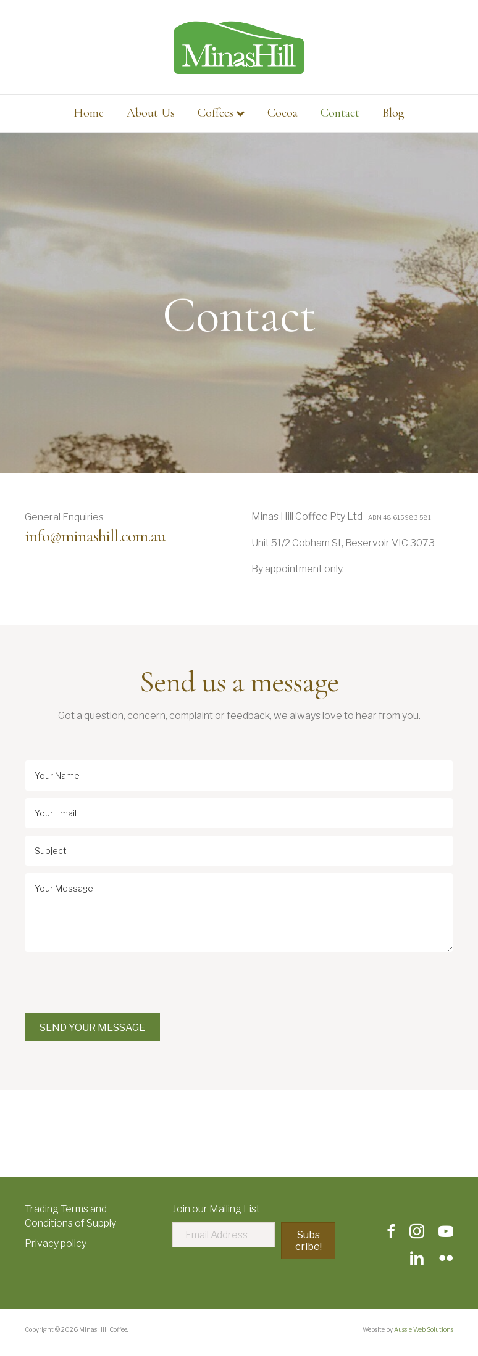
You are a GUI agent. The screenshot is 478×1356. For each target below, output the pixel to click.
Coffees (215, 112)
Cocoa (282, 112)
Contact (340, 112)
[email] (239, 813)
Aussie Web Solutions (423, 1329)
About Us (151, 112)
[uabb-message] (239, 913)
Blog (393, 112)
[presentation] (118, 983)
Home (88, 112)
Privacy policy (55, 1243)
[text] (239, 775)
